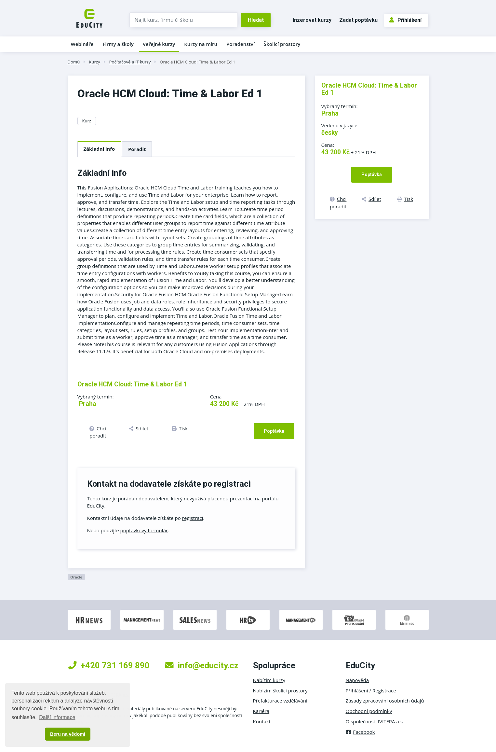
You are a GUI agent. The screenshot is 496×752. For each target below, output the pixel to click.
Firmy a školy (117, 44)
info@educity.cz (201, 665)
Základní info (99, 149)
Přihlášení (405, 20)
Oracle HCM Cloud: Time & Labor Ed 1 (197, 62)
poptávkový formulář (144, 530)
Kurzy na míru (200, 44)
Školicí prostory (282, 44)
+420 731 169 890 (109, 665)
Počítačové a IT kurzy (130, 62)
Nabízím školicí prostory (280, 690)
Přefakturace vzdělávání (280, 700)
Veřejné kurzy (159, 44)
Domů (74, 62)
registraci (192, 518)
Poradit (137, 149)
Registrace (384, 690)
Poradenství (240, 44)
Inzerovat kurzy (312, 20)
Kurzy (94, 62)
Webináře (82, 44)
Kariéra (261, 711)
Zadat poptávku (358, 20)
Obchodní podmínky (369, 711)
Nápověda (357, 680)
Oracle (76, 577)
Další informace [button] (57, 717)
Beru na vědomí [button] (67, 734)
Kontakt (262, 721)
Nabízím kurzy (269, 680)
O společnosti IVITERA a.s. (375, 721)
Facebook (360, 732)
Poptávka (274, 431)
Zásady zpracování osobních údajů (385, 700)
